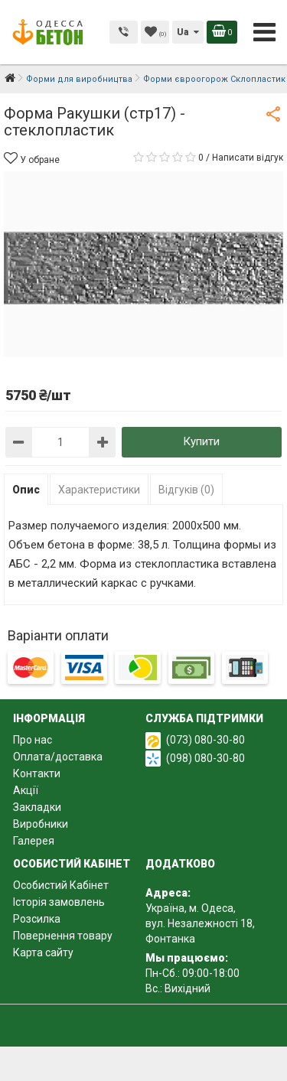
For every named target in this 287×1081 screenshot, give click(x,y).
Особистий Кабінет (61, 885)
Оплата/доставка (58, 757)
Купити (201, 441)
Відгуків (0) (186, 490)
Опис (26, 490)
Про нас (32, 740)
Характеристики (99, 490)
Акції (25, 790)
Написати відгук (247, 157)
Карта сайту (43, 952)
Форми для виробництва (79, 79)
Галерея (33, 841)
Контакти (36, 773)
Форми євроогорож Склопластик (214, 79)
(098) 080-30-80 (205, 758)
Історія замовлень (59, 902)
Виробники (40, 824)
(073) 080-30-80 (205, 740)
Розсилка (36, 919)
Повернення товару (63, 936)
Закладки (37, 807)
